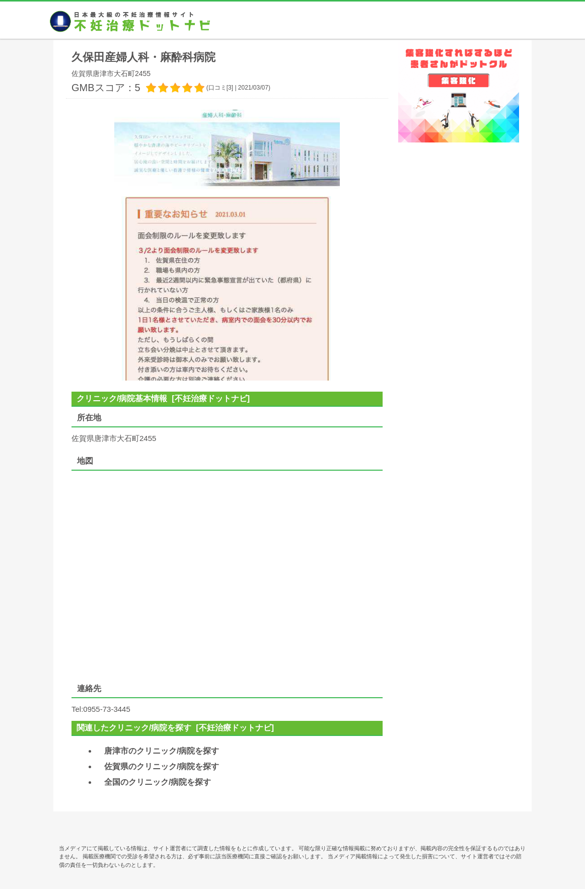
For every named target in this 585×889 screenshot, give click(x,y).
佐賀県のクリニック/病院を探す (161, 766)
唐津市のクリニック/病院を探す (161, 751)
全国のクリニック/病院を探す (157, 782)
